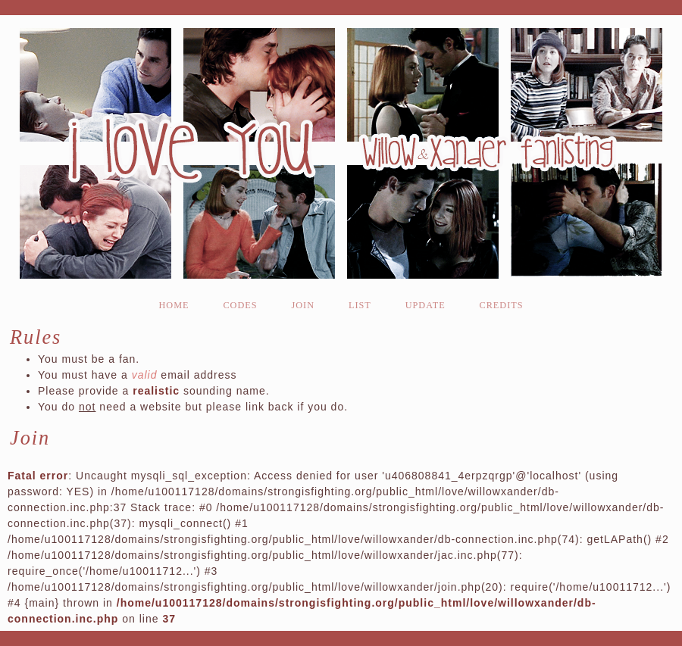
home (173, 305)
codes (240, 305)
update (425, 305)
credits (502, 305)
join (302, 305)
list (360, 305)
